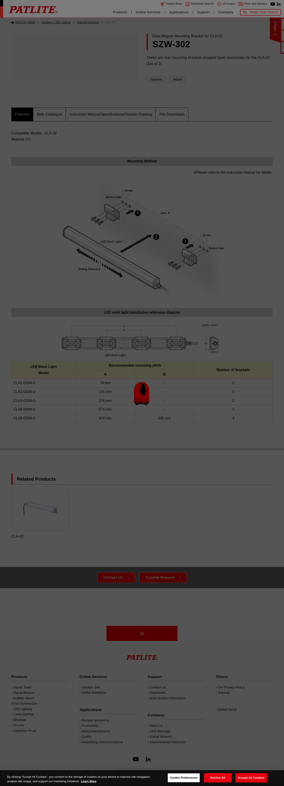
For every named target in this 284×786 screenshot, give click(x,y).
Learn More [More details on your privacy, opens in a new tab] (88, 781)
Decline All (217, 777)
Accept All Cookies (251, 777)
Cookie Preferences (183, 777)
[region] (142, 778)
